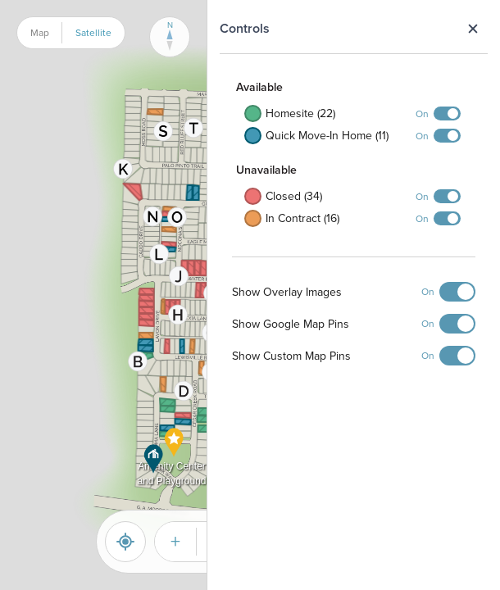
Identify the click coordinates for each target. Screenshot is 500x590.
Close (472, 28)
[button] (159, 254)
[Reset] (125, 541)
